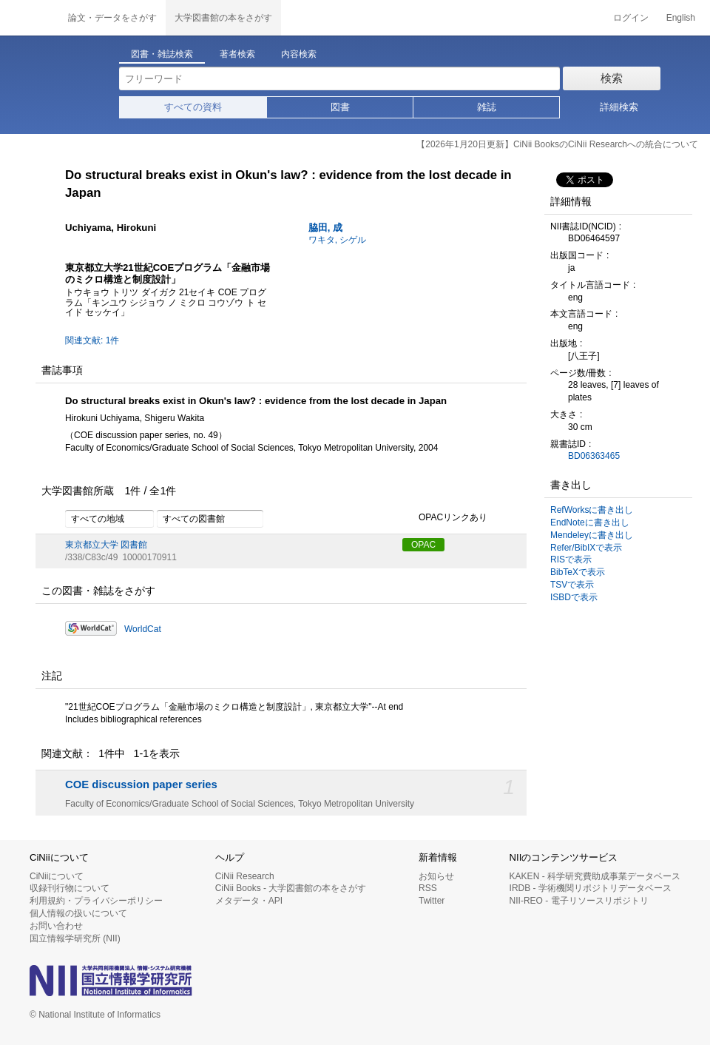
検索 (612, 78)
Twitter (431, 901)
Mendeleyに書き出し (591, 535)
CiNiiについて (57, 876)
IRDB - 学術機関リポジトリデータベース (591, 888)
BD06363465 (594, 456)
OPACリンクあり (444, 518)
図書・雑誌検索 (162, 54)
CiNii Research (244, 876)
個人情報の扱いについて (78, 913)
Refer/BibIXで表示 (586, 547)
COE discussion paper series (141, 784)
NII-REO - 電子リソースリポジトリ (579, 901)
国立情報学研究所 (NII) (75, 938)
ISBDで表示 (574, 597)
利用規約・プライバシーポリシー (96, 901)
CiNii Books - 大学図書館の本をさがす (291, 888)
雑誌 (486, 106)
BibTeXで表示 (577, 572)
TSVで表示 (572, 584)
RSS (428, 888)
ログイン (631, 18)
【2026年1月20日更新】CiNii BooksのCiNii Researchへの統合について (557, 144)
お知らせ (436, 876)
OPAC (423, 545)
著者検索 (237, 54)
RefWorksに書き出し (591, 510)
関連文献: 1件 (92, 340)
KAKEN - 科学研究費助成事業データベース (595, 876)
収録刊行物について (69, 888)
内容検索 (299, 54)
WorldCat (142, 629)
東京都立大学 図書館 (106, 545)
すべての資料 (193, 106)
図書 (340, 106)
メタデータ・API (249, 901)
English (680, 18)
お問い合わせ (56, 926)
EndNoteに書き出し (589, 522)
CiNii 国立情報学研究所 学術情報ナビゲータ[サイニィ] (29, 18)
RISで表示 (571, 559)
